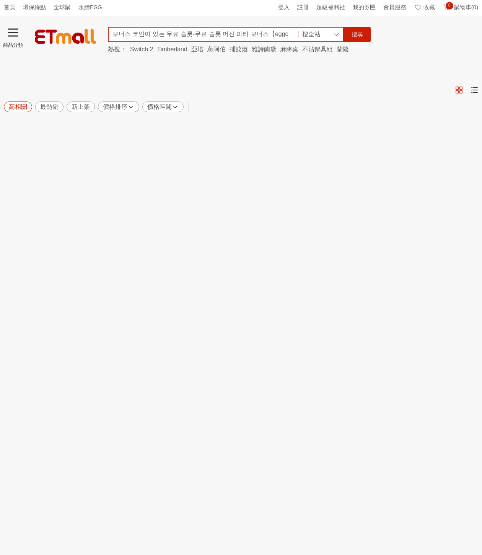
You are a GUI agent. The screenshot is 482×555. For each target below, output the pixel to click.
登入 (284, 7)
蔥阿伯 (216, 49)
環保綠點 (34, 7)
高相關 (18, 106)
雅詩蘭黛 (264, 49)
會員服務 (394, 7)
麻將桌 (289, 49)
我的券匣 (364, 7)
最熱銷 (49, 106)
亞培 (197, 49)
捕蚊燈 (239, 49)
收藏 (424, 7)
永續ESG (90, 7)
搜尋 (357, 34)
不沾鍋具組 (317, 49)
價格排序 (118, 106)
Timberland (172, 49)
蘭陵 (343, 49)
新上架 (81, 106)
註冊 (303, 7)
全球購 (62, 7)
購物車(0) (460, 7)
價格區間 (163, 106)
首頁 (9, 7)
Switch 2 (141, 49)
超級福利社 (330, 7)
